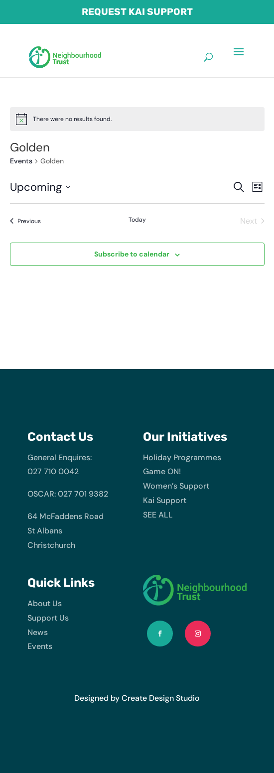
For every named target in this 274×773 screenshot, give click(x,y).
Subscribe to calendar (131, 254)
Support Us (48, 618)
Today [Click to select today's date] (137, 220)
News (37, 632)
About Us (44, 603)
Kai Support (164, 500)
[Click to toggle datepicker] (40, 187)
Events (21, 160)
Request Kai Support (137, 12)
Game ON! (162, 471)
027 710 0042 (53, 471)
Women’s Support (176, 486)
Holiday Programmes (182, 457)
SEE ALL (158, 515)
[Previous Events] (25, 221)
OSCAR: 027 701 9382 (67, 494)
